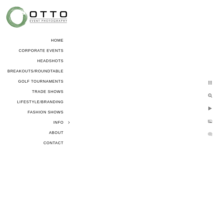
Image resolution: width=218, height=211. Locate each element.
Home (57, 40)
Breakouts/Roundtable (35, 71)
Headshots (50, 61)
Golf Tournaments (41, 81)
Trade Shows (48, 91)
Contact (53, 143)
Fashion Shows (46, 112)
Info (58, 122)
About (56, 132)
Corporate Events (41, 50)
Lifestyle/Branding (40, 102)
